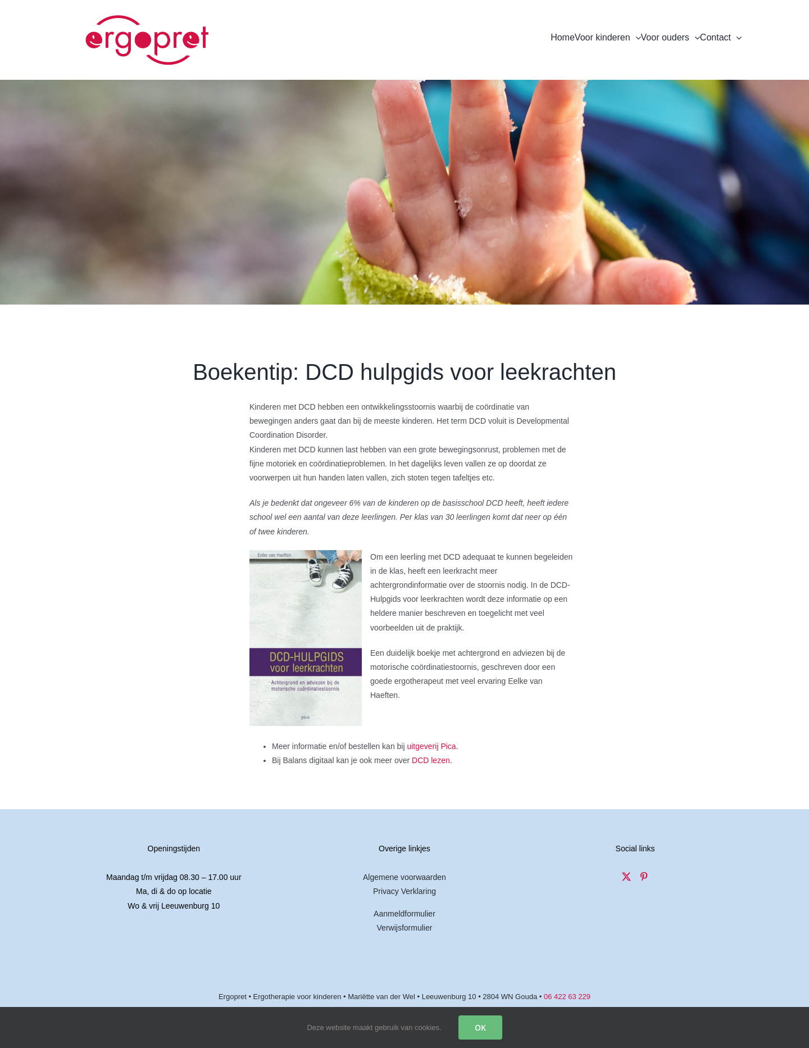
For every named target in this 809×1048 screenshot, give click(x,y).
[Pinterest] (643, 876)
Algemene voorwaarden (404, 877)
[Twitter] (626, 876)
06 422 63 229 (567, 996)
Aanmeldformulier (404, 913)
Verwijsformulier (405, 927)
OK (480, 1027)
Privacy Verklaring (404, 891)
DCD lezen (431, 760)
